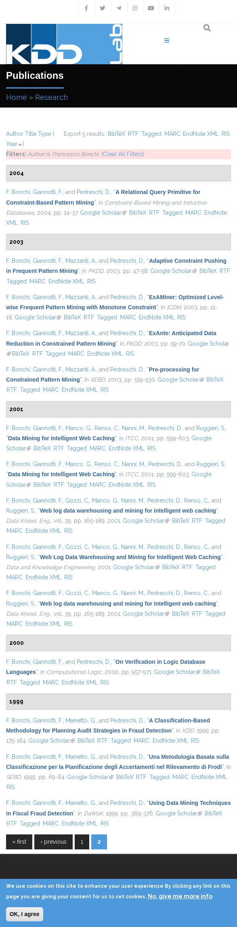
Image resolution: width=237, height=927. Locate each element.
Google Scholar (103, 212)
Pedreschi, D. (94, 192)
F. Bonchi (18, 192)
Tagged (151, 134)
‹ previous (53, 841)
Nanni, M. (133, 428)
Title (30, 134)
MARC (172, 134)
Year (11, 144)
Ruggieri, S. (210, 428)
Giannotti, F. (48, 192)
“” (61, 438)
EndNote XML (201, 134)
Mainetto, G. (80, 720)
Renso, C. (106, 428)
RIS (226, 134)
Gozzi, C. (77, 500)
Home (16, 97)
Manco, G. (78, 428)
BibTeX (116, 134)
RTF (133, 134)
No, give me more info (180, 896)
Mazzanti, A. (80, 261)
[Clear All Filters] (123, 154)
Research (51, 97)
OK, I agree (25, 914)
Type (44, 134)
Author (14, 134)
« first (19, 841)
